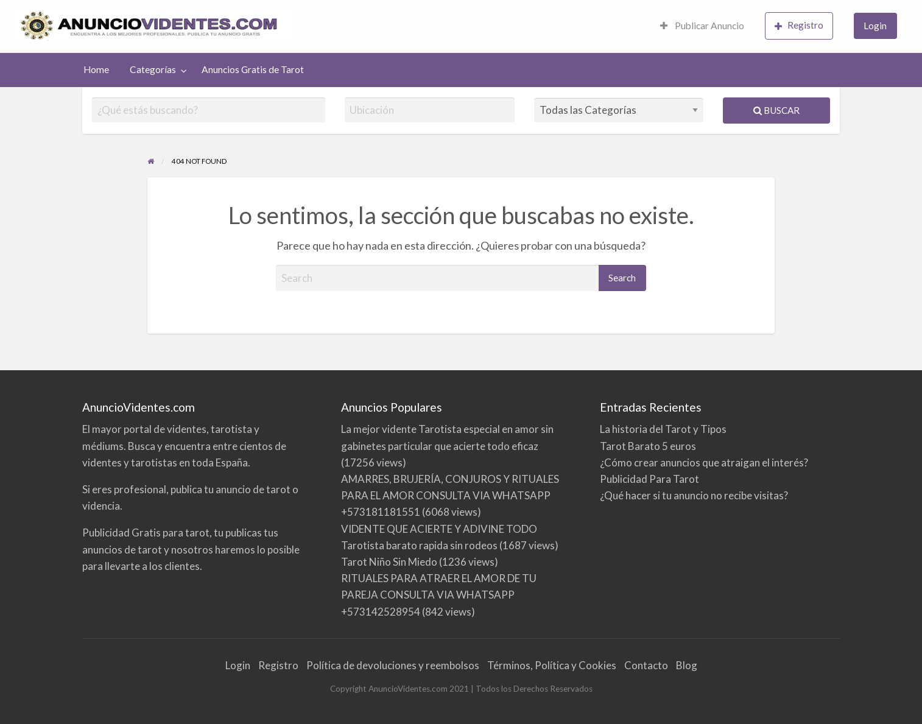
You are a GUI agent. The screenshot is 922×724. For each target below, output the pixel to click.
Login (875, 25)
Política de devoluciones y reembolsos (392, 665)
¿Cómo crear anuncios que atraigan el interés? (704, 462)
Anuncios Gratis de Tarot (253, 69)
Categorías (153, 69)
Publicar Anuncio (702, 25)
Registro (799, 25)
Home (96, 69)
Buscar (776, 110)
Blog (686, 665)
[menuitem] (702, 26)
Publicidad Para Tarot (649, 479)
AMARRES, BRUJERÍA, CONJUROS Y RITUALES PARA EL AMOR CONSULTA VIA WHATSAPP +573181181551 (450, 495)
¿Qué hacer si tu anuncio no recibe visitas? (694, 495)
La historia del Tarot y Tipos (663, 429)
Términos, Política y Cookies (551, 665)
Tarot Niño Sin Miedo (389, 561)
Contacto (646, 665)
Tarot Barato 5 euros (648, 446)
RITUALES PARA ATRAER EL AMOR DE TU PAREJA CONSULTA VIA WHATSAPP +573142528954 (439, 594)
